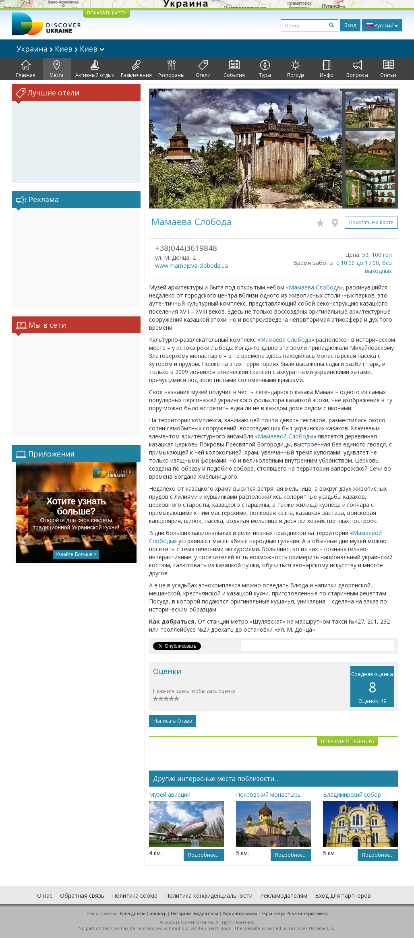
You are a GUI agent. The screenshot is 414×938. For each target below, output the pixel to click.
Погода (295, 69)
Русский (382, 25)
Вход (350, 25)
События (234, 69)
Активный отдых (94, 69)
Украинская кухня (240, 913)
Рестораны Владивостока (194, 913)
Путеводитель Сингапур (142, 913)
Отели (203, 69)
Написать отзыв (172, 720)
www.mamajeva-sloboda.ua (191, 265)
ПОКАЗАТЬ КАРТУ (106, 13)
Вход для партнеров (343, 895)
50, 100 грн (377, 254)
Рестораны (171, 69)
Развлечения (136, 69)
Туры (265, 69)
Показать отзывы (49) (347, 741)
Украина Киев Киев (60, 49)
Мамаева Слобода (314, 287)
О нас (44, 895)
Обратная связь (82, 895)
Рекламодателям (283, 895)
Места (57, 69)
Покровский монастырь (268, 794)
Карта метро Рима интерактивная (294, 913)
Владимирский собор (352, 794)
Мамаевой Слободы (285, 436)
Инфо (326, 69)
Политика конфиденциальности (209, 895)
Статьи (388, 69)
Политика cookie (134, 895)
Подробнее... (203, 854)
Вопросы (357, 69)
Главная (25, 69)
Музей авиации (169, 794)
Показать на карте (371, 222)
